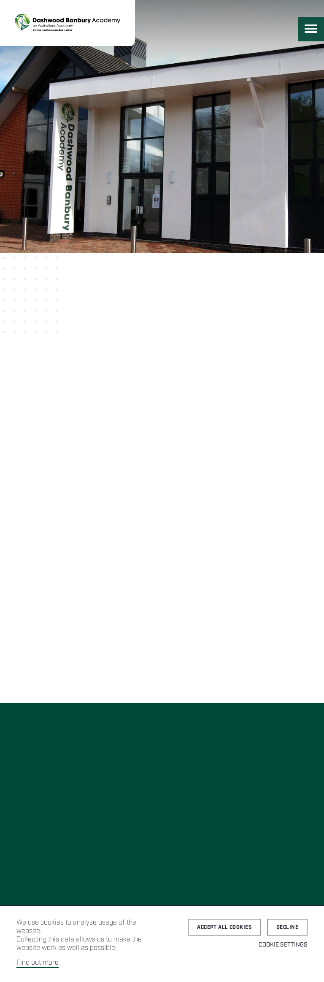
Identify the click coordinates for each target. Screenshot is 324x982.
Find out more (37, 962)
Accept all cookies (224, 927)
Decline (287, 927)
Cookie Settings (283, 945)
